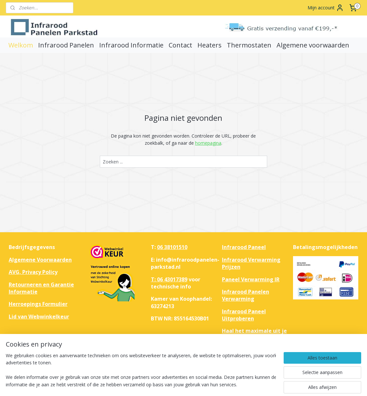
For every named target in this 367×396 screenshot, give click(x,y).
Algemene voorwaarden (313, 45)
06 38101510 (172, 247)
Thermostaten (249, 45)
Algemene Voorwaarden (40, 259)
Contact (180, 45)
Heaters (209, 45)
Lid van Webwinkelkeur (39, 316)
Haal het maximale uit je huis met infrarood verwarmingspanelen (254, 338)
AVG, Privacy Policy (33, 272)
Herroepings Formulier (38, 303)
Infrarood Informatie (131, 45)
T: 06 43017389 (169, 279)
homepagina (208, 143)
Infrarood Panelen (66, 45)
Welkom (20, 45)
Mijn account (326, 8)
